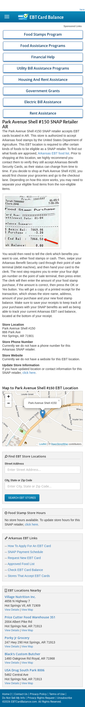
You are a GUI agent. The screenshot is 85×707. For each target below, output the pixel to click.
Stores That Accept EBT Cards (29, 576)
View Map (27, 609)
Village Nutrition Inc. (20, 597)
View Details (12, 609)
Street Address (14, 463)
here (82, 9)
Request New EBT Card (24, 558)
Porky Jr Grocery (17, 638)
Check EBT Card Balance (25, 570)
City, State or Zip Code (18, 480)
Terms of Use (57, 694)
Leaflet (42, 444)
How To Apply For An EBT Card (29, 546)
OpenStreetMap (59, 444)
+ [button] (8, 397)
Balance (46, 17)
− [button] (8, 403)
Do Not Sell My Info (13, 698)
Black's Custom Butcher (22, 654)
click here (29, 372)
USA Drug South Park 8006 (24, 670)
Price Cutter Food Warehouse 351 (30, 617)
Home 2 (7, 694)
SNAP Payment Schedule (25, 552)
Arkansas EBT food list (53, 153)
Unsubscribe (64, 698)
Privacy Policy (38, 694)
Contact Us (20, 694)
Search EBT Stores (22, 497)
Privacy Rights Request (41, 698)
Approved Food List (21, 564)
